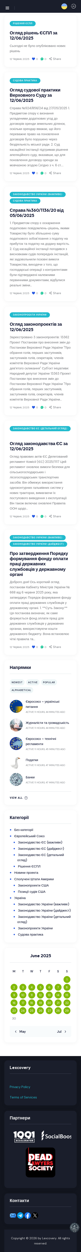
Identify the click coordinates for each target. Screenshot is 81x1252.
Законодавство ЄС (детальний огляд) (40, 428)
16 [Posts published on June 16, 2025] (14, 1003)
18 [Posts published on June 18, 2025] (31, 1003)
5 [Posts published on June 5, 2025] (40, 987)
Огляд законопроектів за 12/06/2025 (36, 327)
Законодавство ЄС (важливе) (40, 842)
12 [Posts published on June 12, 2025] (40, 995)
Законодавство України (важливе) (37, 194)
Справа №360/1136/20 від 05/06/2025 (37, 213)
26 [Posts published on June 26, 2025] (40, 1011)
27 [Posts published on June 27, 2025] (49, 1011)
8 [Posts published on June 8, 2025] (67, 987)
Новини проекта (26, 872)
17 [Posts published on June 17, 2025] (23, 1003)
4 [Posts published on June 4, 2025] (32, 987)
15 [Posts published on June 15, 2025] (66, 995)
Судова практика (25, 80)
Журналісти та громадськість (47, 723)
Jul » (60, 1031)
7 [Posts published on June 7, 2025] (58, 987)
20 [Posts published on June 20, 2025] (49, 1003)
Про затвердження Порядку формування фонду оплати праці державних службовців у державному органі (39, 564)
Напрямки (20, 667)
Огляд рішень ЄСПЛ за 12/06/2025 (33, 35)
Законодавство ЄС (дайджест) (41, 848)
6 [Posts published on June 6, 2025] (49, 987)
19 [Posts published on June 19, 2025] (40, 1003)
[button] (64, 6)
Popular (49, 682)
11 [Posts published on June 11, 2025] (32, 995)
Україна (20, 898)
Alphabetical (21, 690)
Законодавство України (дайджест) (38, 544)
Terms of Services (23, 1097)
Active (33, 682)
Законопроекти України (30, 314)
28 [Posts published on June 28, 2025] (58, 1011)
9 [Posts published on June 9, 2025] (14, 995)
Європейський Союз (29, 836)
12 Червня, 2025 (19, 59)
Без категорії (23, 830)
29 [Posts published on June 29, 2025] (67, 1011)
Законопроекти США (33, 885)
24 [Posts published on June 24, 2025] (23, 1011)
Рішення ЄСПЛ (22, 23)
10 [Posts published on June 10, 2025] (22, 995)
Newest (17, 682)
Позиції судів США (31, 892)
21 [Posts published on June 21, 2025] (58, 1003)
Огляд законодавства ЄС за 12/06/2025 (39, 446)
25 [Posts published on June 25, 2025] (31, 1011)
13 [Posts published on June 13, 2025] (49, 995)
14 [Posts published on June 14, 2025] (58, 995)
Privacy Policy (20, 1087)
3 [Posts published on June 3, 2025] (23, 987)
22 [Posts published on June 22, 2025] (67, 1003)
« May (21, 1031)
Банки (30, 777)
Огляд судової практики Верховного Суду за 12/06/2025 (35, 95)
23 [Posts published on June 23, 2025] (14, 1011)
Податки (32, 760)
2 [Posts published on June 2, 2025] (14, 987)
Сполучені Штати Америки (34, 879)
